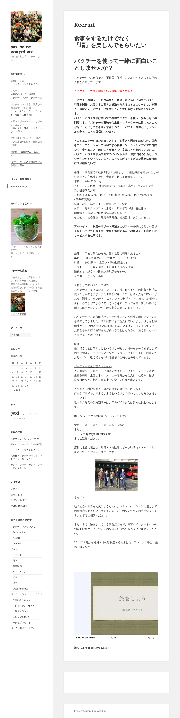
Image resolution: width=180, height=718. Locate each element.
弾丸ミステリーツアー (95, 353)
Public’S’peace (20, 588)
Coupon (17, 543)
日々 (15, 560)
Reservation (19, 532)
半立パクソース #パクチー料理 (26, 444)
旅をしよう (80, 648)
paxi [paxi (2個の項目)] (15, 413)
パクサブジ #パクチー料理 (25, 438)
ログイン (15, 488)
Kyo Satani (103, 648)
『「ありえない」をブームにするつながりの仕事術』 (26, 113)
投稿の (16, 494)
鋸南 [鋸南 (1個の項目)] (23, 418)
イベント (17, 554)
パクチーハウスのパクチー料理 (26, 97)
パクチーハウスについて (23, 526)
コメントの (18, 500)
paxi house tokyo (19, 186)
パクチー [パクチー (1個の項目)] (23, 414)
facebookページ (102, 416)
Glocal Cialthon (21, 616)
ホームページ (82, 416)
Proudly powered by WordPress (91, 710)
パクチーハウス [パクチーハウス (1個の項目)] (16, 418)
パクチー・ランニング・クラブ (26, 594)
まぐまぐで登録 (18, 314)
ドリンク (17, 577)
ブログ (14, 549)
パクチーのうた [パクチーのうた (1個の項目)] (32, 414)
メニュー (17, 583)
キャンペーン (19, 571)
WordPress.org (19, 505)
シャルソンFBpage (24, 605)
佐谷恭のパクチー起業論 (23, 94)
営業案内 (17, 566)
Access (16, 537)
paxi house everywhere (22, 49)
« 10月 (17, 390)
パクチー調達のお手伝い (23, 628)
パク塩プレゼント (22, 622)
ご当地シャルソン (22, 599)
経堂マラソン (22, 611)
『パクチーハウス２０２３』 (25, 84)
